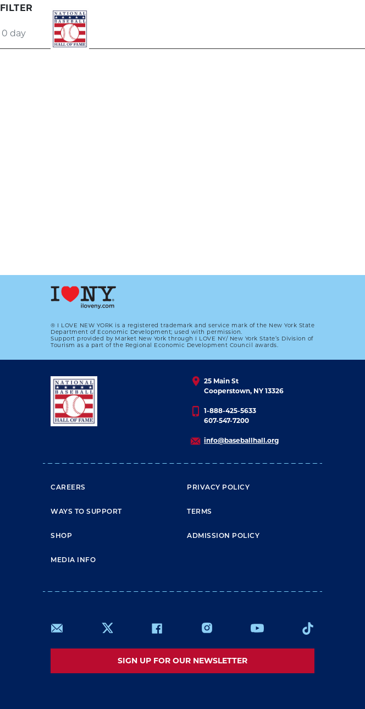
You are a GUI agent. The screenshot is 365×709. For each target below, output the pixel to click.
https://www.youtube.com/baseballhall (257, 628)
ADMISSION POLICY (223, 536)
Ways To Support (86, 512)
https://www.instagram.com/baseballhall (206, 628)
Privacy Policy (218, 488)
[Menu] (294, 28)
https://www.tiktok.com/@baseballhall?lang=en (307, 628)
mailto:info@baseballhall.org (57, 628)
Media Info (73, 560)
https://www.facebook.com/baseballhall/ (156, 628)
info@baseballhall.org (241, 440)
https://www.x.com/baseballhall (107, 627)
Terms (199, 512)
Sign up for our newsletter (182, 661)
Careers (68, 488)
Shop (61, 536)
